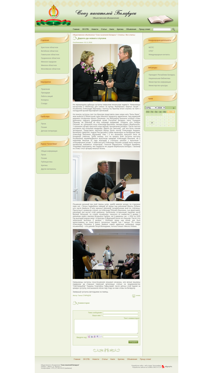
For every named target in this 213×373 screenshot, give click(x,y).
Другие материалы (48, 169)
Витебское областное (49, 51)
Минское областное (49, 65)
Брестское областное (49, 47)
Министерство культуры (158, 86)
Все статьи (130, 35)
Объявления (131, 29)
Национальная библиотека (159, 78)
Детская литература (49, 131)
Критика (120, 29)
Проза (43, 124)
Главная (76, 29)
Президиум (45, 93)
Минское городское (48, 62)
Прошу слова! (144, 29)
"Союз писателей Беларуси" (70, 365)
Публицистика (46, 162)
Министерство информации (160, 82)
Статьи (104, 29)
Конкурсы (45, 100)
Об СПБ (85, 29)
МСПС (151, 47)
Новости (95, 29)
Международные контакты (159, 55)
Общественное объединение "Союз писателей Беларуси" (95, 35)
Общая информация (49, 151)
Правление (45, 89)
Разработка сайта (137, 365)
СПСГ (151, 51)
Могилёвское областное (50, 69)
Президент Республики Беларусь (162, 75)
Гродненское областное (50, 58)
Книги (112, 29)
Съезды (44, 103)
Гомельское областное (50, 55)
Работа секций (47, 96)
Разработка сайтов (138, 367)
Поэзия (44, 127)
